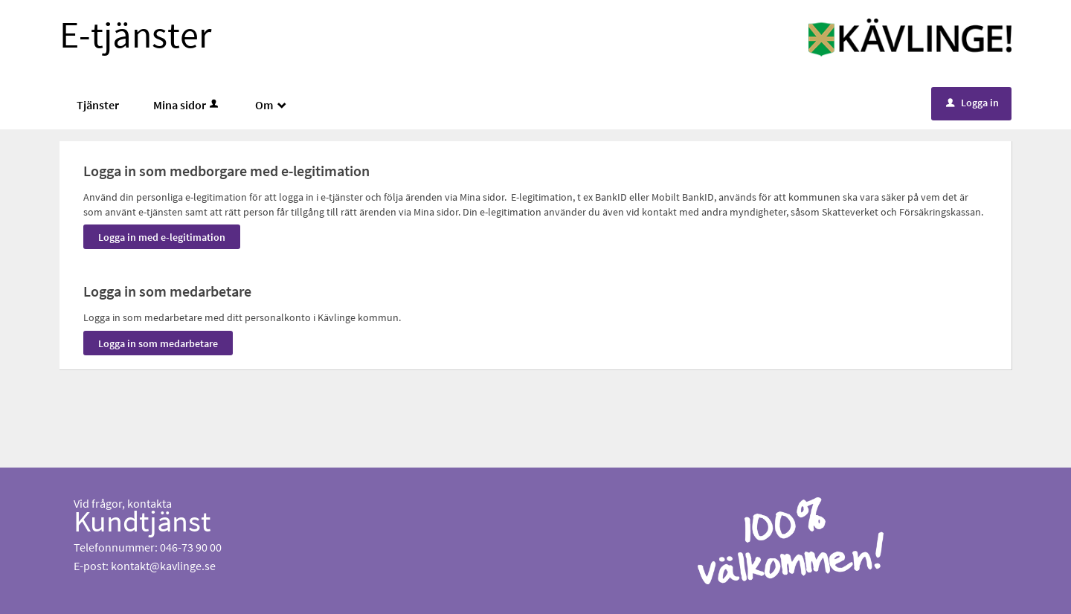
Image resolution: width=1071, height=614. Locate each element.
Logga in (972, 102)
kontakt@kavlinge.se (163, 565)
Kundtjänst (142, 521)
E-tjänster (135, 34)
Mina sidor (187, 104)
